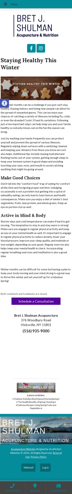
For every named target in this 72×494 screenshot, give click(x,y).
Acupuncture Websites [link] (23, 449)
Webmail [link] (28, 467)
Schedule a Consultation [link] (36, 301)
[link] (4, 103)
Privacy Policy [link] (38, 456)
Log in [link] (45, 467)
